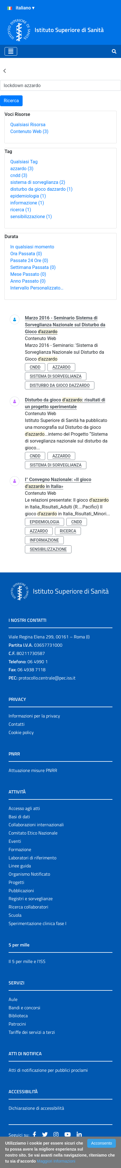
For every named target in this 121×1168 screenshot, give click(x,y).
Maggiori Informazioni (56, 1161)
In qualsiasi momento (32, 247)
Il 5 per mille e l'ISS (27, 961)
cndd (18, 175)
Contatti (17, 724)
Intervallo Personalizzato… (37, 288)
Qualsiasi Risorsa (27, 124)
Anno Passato (27, 281)
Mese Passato (28, 274)
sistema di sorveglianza (37, 182)
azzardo (21, 168)
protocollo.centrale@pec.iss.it (47, 677)
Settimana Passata (32, 267)
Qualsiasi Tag (23, 161)
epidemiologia (28, 196)
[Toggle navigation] (11, 51)
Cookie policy (21, 732)
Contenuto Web (29, 131)
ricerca (20, 209)
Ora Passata (26, 253)
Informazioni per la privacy (34, 715)
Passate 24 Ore (29, 260)
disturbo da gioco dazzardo (41, 189)
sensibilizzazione (31, 216)
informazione (27, 203)
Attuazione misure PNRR (33, 770)
